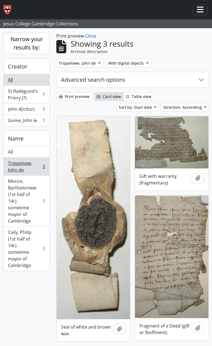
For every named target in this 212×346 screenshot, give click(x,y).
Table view (138, 96)
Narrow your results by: (26, 43)
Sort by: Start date (136, 107)
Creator (17, 66)
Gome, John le (26, 121)
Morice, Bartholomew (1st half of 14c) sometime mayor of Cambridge (26, 201)
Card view (109, 96)
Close (90, 36)
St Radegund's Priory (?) (26, 94)
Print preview (74, 96)
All (10, 80)
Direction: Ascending (183, 107)
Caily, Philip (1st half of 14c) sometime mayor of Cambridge (26, 248)
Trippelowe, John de (26, 166)
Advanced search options (93, 79)
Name (15, 138)
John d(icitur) (26, 110)
